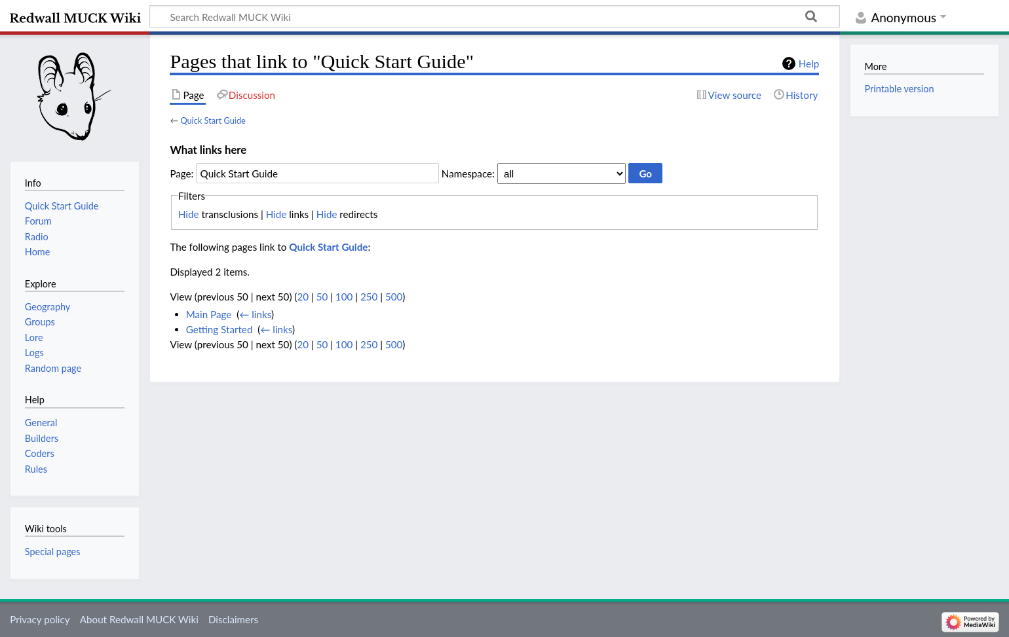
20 (303, 296)
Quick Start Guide (212, 120)
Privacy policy (39, 619)
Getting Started (219, 329)
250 (368, 296)
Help (809, 63)
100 (343, 296)
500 (393, 296)
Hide (188, 214)
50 (322, 296)
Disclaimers (233, 619)
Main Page (209, 314)
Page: (181, 173)
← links (255, 314)
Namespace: (468, 173)
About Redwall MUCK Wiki (139, 619)
